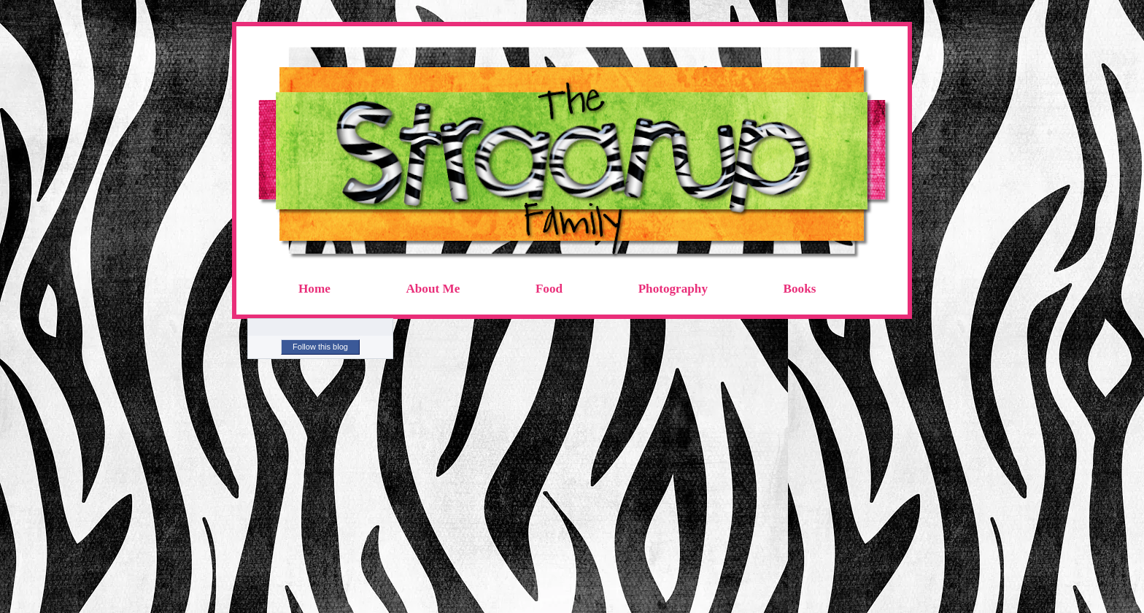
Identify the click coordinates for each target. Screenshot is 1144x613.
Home (314, 289)
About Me (433, 289)
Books (800, 289)
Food (549, 289)
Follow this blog (320, 346)
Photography (673, 289)
